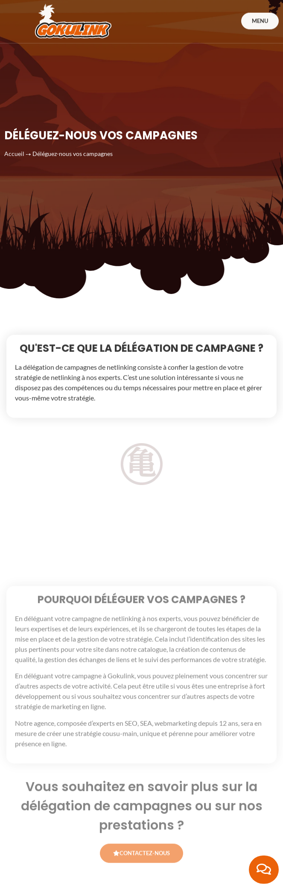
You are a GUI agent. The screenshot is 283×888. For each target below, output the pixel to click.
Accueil (14, 135)
